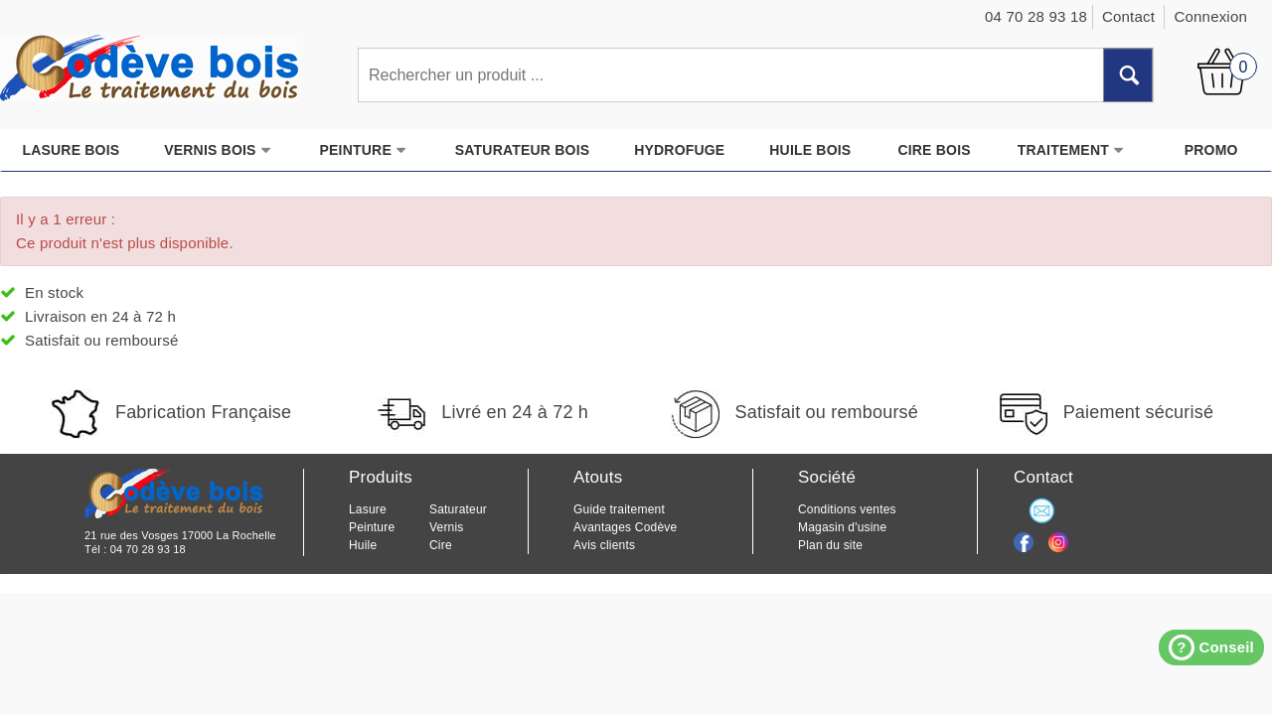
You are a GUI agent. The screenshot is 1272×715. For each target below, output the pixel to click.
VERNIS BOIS (217, 150)
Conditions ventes (847, 509)
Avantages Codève (625, 527)
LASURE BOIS (70, 150)
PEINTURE (363, 150)
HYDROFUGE (679, 150)
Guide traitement (619, 509)
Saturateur (458, 509)
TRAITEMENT (1071, 150)
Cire (440, 545)
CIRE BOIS (933, 150)
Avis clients (604, 545)
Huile (363, 545)
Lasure (368, 509)
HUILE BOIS (810, 150)
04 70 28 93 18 (148, 549)
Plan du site (830, 545)
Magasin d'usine (842, 527)
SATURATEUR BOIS (522, 150)
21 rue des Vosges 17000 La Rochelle (180, 535)
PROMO (1211, 150)
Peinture (372, 527)
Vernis (446, 527)
